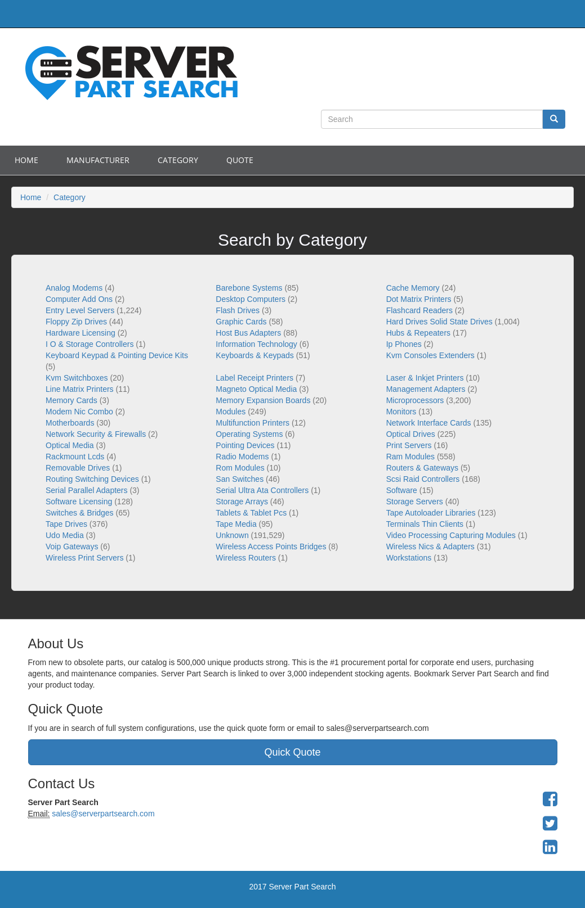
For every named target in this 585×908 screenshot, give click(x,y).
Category (178, 160)
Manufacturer (97, 160)
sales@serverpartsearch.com (102, 813)
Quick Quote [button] (292, 752)
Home (26, 160)
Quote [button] (239, 160)
